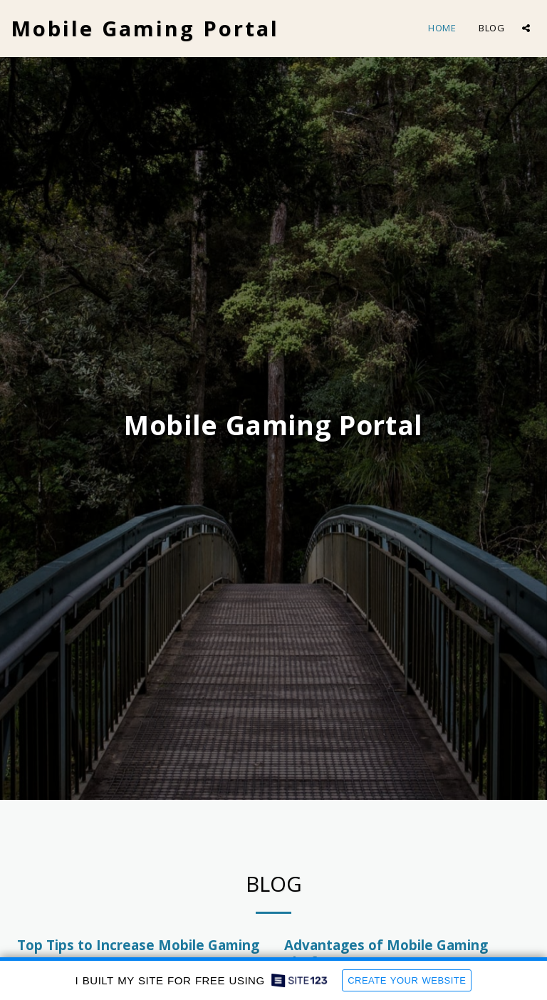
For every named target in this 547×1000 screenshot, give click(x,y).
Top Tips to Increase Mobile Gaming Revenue (138, 953)
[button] (526, 28)
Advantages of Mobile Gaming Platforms (386, 953)
